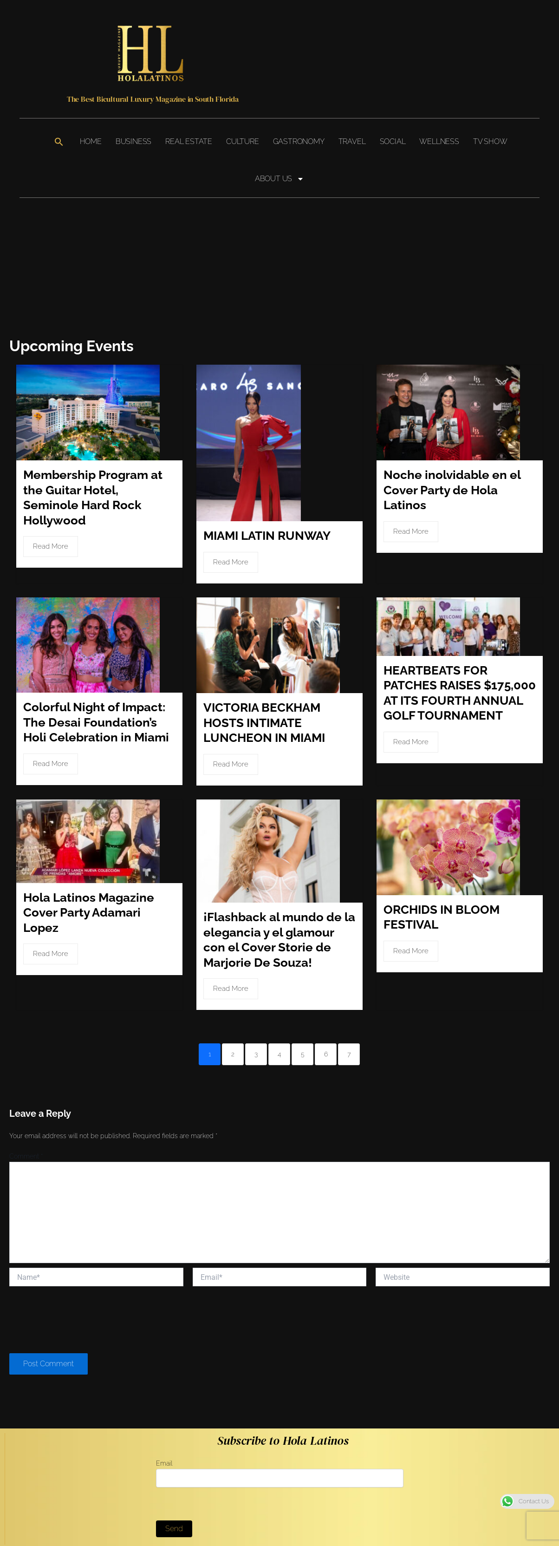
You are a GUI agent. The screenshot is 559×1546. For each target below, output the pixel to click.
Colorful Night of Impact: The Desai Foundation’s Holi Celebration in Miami (96, 702)
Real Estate (188, 141)
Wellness (439, 141)
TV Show (490, 141)
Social (393, 141)
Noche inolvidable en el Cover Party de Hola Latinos (452, 487)
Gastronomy (299, 141)
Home (91, 141)
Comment (26, 1133)
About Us (279, 178)
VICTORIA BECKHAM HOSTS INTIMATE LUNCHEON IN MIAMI (264, 702)
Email (279, 1450)
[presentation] (79, 1297)
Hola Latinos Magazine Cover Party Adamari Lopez (88, 890)
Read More (50, 543)
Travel (352, 141)
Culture (242, 141)
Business (133, 141)
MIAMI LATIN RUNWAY (267, 518)
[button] (59, 141)
